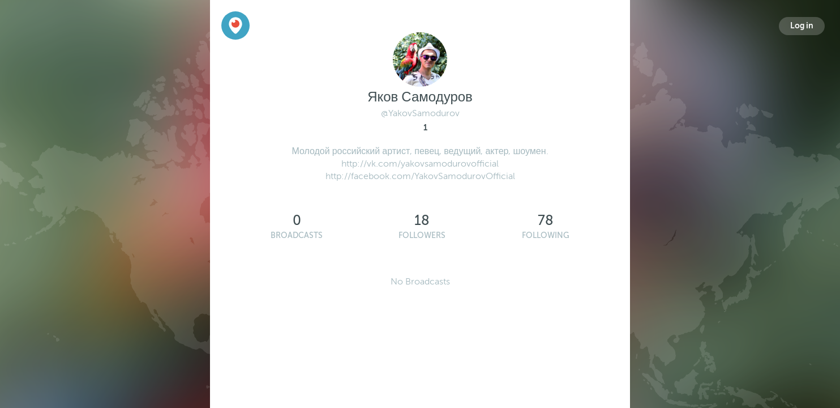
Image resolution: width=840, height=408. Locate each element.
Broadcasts (297, 235)
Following (545, 235)
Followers (421, 235)
